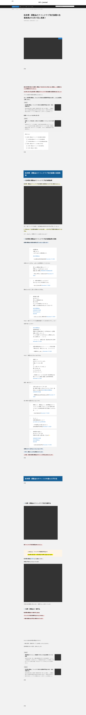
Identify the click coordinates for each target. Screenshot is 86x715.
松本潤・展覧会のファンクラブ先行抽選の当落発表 (35, 138)
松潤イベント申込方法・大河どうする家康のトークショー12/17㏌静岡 (39, 122)
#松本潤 (50, 271)
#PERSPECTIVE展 (45, 271)
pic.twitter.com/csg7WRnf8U (39, 422)
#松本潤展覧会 (36, 256)
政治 (32, 6)
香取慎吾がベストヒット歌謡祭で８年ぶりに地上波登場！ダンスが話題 (39, 656)
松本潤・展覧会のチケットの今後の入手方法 (34, 144)
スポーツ (29, 6)
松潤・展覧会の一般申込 (31, 149)
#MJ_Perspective (36, 312)
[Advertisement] (43, 29)
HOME (13, 9)
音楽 (26, 6)
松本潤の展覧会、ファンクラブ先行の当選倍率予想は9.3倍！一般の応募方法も (39, 105)
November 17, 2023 (50, 259)
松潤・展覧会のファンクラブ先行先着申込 (35, 146)
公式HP (32, 559)
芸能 (20, 6)
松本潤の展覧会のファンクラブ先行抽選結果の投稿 (36, 142)
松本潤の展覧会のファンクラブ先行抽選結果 (35, 140)
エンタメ (23, 6)
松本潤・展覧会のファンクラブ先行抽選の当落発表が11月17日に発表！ (31, 9)
